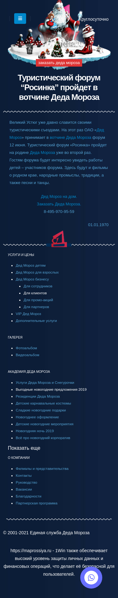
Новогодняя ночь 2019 (35, 431)
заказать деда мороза (59, 62)
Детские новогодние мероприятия (44, 424)
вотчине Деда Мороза (70, 137)
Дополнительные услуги (36, 320)
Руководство (26, 482)
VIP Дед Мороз (28, 314)
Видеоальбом (27, 355)
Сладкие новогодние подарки (41, 410)
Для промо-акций (38, 300)
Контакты (23, 475)
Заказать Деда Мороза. (59, 204)
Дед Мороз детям (31, 265)
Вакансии (24, 489)
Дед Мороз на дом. (59, 196)
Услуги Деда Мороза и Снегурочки (45, 382)
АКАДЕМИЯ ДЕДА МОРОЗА (29, 371)
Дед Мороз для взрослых (37, 272)
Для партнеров (36, 307)
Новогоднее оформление (37, 417)
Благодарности (29, 496)
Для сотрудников (38, 286)
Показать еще (24, 448)
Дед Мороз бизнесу (32, 279)
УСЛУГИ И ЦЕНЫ (21, 255)
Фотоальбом (26, 348)
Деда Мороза (42, 152)
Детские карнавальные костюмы (43, 403)
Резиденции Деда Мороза (38, 396)
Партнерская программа (36, 503)
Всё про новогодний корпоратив (43, 438)
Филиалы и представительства (42, 468)
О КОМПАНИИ (19, 457)
